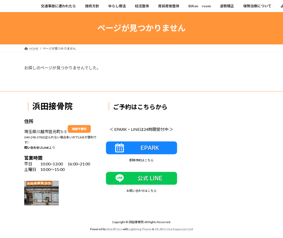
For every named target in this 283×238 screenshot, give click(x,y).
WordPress (114, 229)
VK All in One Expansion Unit (174, 229)
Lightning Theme (140, 229)
